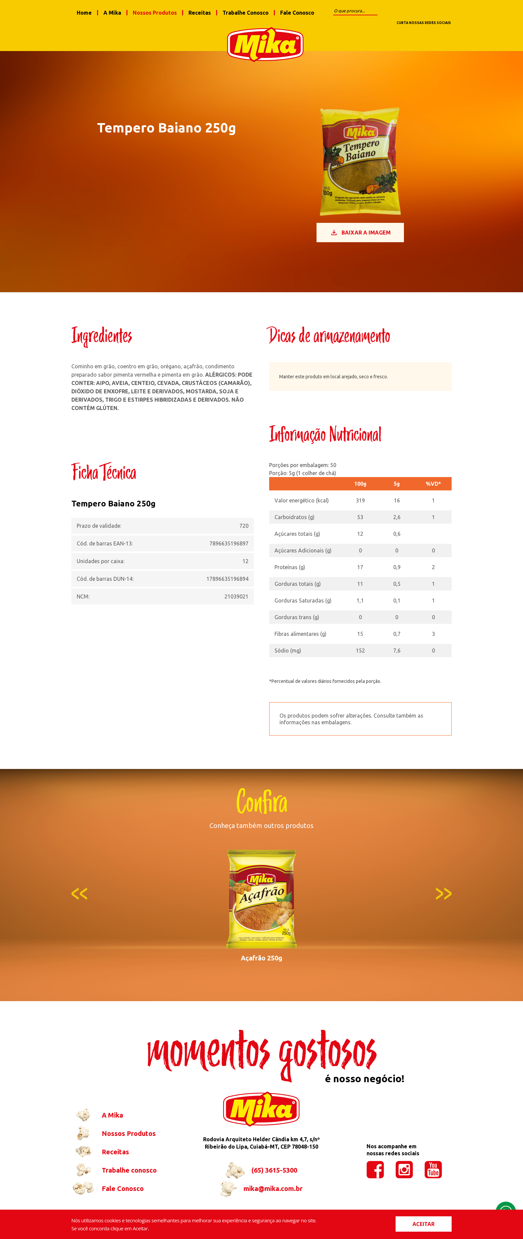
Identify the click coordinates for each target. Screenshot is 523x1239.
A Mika (112, 12)
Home (84, 12)
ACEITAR (424, 1224)
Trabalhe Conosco (245, 12)
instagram (422, 13)
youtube (441, 13)
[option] (261, 911)
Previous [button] (79, 899)
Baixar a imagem (360, 238)
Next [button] (443, 899)
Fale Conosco (297, 12)
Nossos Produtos (155, 12)
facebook (403, 13)
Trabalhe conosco (114, 1176)
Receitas (199, 12)
